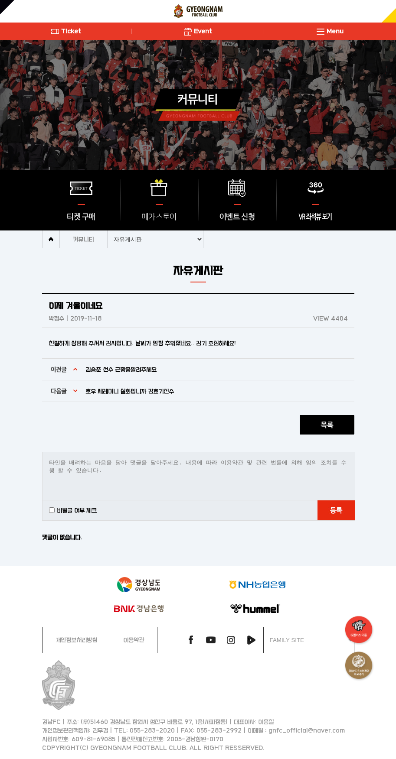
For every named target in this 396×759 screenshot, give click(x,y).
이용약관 (133, 640)
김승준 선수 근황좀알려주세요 (121, 369)
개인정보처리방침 (76, 640)
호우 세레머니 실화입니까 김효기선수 (129, 391)
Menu (330, 31)
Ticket (66, 31)
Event (198, 31)
